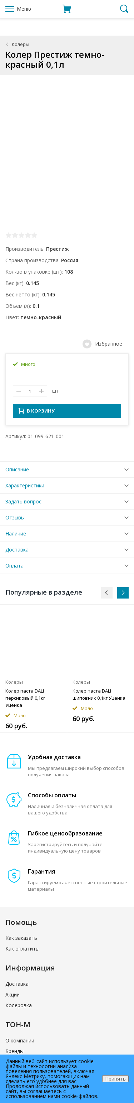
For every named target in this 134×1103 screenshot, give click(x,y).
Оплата (14, 567)
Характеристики (24, 487)
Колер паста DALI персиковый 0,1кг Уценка (25, 700)
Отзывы (15, 519)
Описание (17, 471)
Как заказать (21, 940)
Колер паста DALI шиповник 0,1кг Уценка (99, 696)
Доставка (17, 551)
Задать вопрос (23, 503)
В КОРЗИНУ (37, 413)
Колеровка (18, 1007)
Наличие (15, 535)
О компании (19, 1042)
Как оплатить (22, 950)
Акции (12, 996)
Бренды (14, 1053)
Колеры (20, 44)
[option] (33, 670)
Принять (115, 1078)
